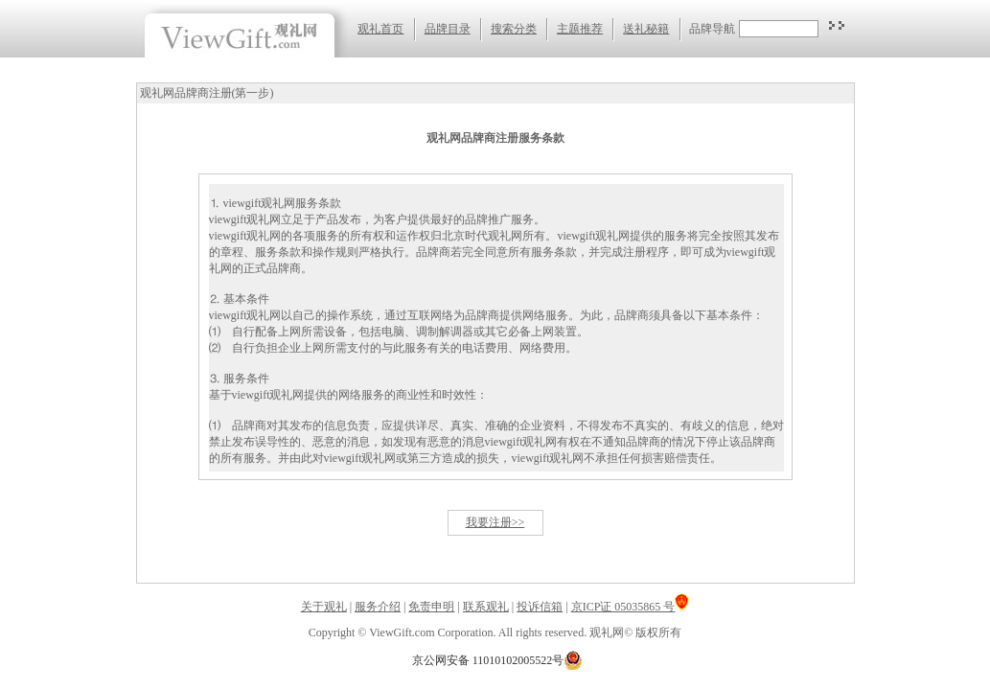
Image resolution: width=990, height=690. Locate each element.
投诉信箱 (540, 606)
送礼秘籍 (646, 28)
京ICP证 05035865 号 (630, 606)
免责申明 (431, 606)
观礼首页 (380, 28)
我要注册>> (495, 522)
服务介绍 (378, 606)
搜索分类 (514, 28)
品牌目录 (448, 28)
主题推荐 (580, 28)
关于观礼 (324, 606)
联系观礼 (486, 606)
